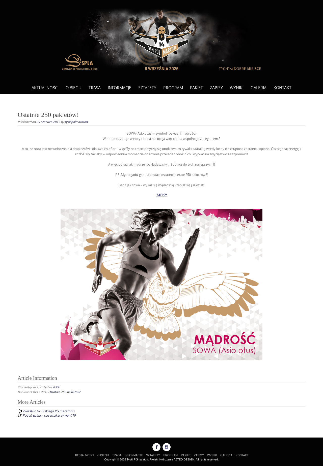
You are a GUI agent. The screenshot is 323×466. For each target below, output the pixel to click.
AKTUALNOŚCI (45, 87)
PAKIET (196, 87)
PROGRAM (173, 87)
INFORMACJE (119, 87)
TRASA (95, 87)
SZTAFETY (147, 87)
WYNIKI (237, 87)
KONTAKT (282, 87)
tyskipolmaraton (76, 122)
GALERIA (258, 87)
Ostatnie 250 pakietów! (64, 392)
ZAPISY (216, 87)
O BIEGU (74, 87)
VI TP (55, 387)
